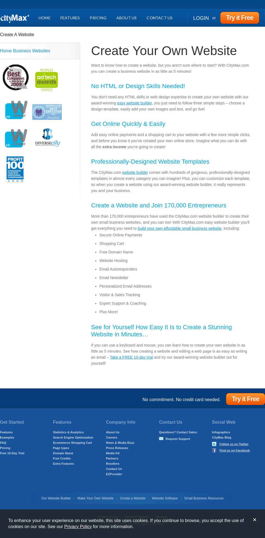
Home (45, 17)
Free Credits (62, 458)
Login (201, 18)
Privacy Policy (78, 526)
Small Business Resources (204, 498)
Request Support (178, 438)
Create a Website (133, 498)
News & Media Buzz (120, 442)
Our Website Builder (56, 498)
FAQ (3, 442)
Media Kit (113, 453)
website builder (135, 172)
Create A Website (17, 34)
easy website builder (134, 103)
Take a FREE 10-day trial (131, 357)
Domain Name (63, 453)
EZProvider (114, 474)
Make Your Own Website (95, 498)
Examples (7, 437)
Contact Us (160, 17)
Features (70, 17)
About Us (126, 17)
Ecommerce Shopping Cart (72, 442)
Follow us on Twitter (234, 444)
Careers (111, 437)
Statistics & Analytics (68, 432)
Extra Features (63, 463)
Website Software (165, 498)
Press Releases (117, 448)
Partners (112, 458)
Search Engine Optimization (73, 437)
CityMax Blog (221, 437)
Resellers (113, 463)
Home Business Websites (25, 50)
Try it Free (239, 17)
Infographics (221, 432)
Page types (61, 448)
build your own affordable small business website (179, 228)
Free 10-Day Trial (12, 453)
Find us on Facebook (234, 450)
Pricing (98, 17)
